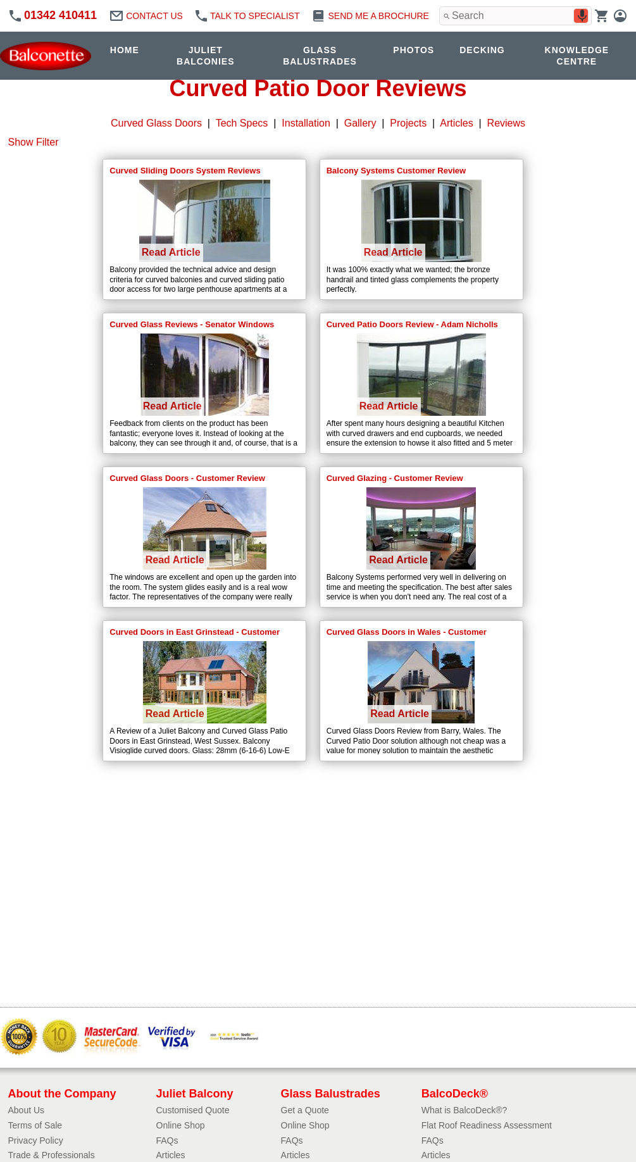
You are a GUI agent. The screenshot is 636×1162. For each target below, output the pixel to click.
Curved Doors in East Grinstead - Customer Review (194, 632)
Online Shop (180, 1125)
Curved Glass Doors (156, 123)
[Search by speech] (582, 15)
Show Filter (33, 142)
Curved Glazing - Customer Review (395, 478)
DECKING (482, 50)
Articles (456, 123)
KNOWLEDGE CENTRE (577, 55)
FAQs (167, 1140)
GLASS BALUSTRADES (320, 55)
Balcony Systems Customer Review (396, 170)
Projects (408, 123)
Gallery (360, 123)
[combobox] (515, 15)
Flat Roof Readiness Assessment (486, 1125)
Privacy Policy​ (35, 1140)
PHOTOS (413, 50)
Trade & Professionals (51, 1155)
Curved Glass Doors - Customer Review (187, 478)
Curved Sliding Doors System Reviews (184, 170)
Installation (306, 123)
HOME (124, 50)
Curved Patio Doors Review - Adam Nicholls (412, 324)
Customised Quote (193, 1110)
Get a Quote (305, 1110)
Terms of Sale (35, 1125)
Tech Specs (242, 123)
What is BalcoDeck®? (464, 1110)
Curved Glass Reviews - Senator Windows (191, 324)
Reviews (506, 123)
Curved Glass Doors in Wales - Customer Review (407, 632)
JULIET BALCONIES (205, 55)
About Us (26, 1110)
